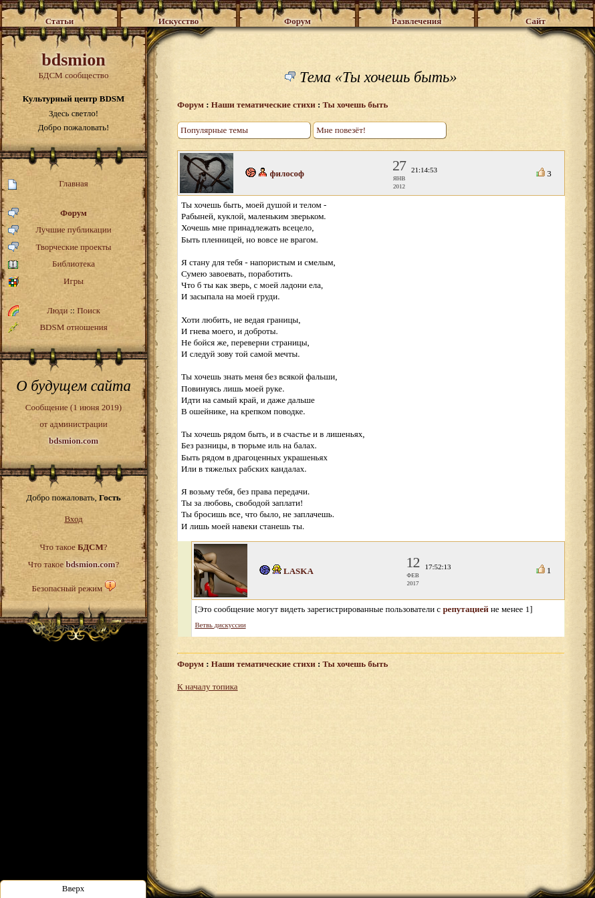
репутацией (465, 609)
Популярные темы (214, 130)
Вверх (73, 888)
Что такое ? (73, 547)
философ (287, 173)
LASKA (298, 571)
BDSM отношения (58, 327)
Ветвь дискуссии (220, 625)
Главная (48, 184)
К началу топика (207, 687)
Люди (57, 310)
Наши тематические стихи (263, 105)
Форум (47, 213)
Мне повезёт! (341, 130)
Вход (73, 519)
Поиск (88, 310)
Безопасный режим (66, 588)
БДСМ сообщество (73, 65)
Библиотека (51, 264)
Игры (46, 281)
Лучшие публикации (60, 230)
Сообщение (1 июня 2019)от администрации (73, 423)
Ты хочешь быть (355, 105)
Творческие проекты (60, 247)
